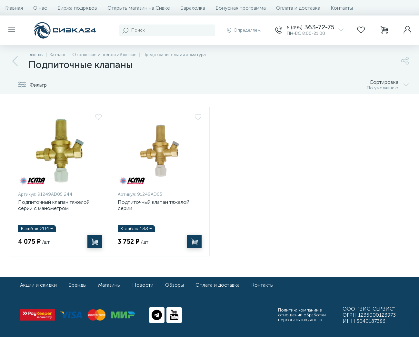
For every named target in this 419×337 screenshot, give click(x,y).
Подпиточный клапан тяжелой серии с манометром (54, 205)
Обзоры (174, 285)
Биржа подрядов (77, 8)
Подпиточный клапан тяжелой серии (153, 205)
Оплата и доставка (298, 8)
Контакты (342, 8)
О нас (40, 8)
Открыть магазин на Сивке (138, 8)
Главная (14, 8)
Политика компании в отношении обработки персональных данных (302, 315)
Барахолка (192, 8)
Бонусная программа (240, 8)
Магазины (109, 285)
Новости (143, 285)
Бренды (77, 285)
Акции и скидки (38, 285)
